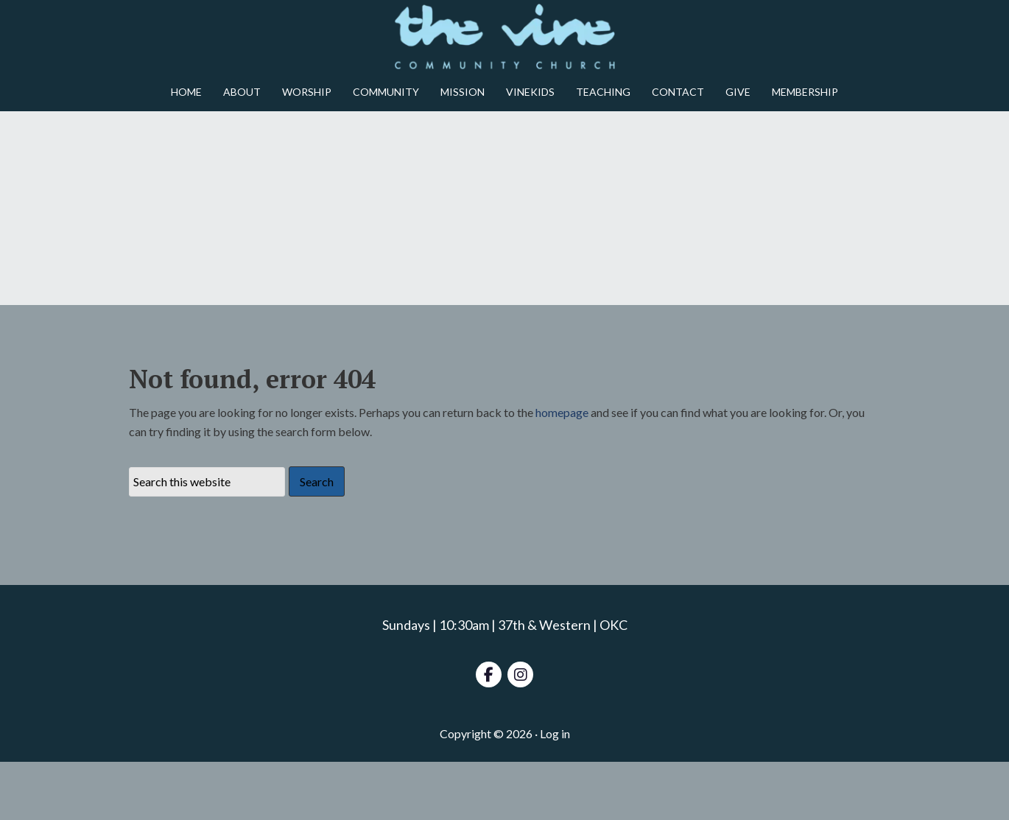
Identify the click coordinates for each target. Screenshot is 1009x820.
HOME (186, 91)
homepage (561, 470)
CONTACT (678, 91)
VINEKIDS (530, 91)
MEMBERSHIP (805, 91)
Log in (555, 792)
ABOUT (242, 91)
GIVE (737, 91)
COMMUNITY (386, 91)
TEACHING (603, 91)
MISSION (462, 91)
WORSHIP (306, 91)
